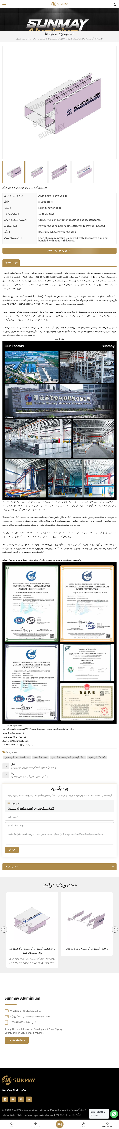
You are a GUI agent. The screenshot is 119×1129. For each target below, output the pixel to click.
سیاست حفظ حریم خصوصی (38, 1115)
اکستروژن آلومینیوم (97, 757)
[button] (115, 930)
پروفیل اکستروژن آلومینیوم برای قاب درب (87, 949)
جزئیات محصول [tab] (11, 262)
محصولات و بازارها (48, 39)
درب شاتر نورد (40, 757)
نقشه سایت (9, 1115)
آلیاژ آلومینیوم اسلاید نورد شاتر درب (67, 757)
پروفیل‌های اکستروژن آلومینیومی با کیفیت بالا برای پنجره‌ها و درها (32, 951)
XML (19, 1115)
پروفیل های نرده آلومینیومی (17, 757)
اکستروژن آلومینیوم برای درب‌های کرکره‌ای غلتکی (31, 808)
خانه (34, 39)
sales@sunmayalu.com (18, 741)
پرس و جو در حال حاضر (57, 250)
